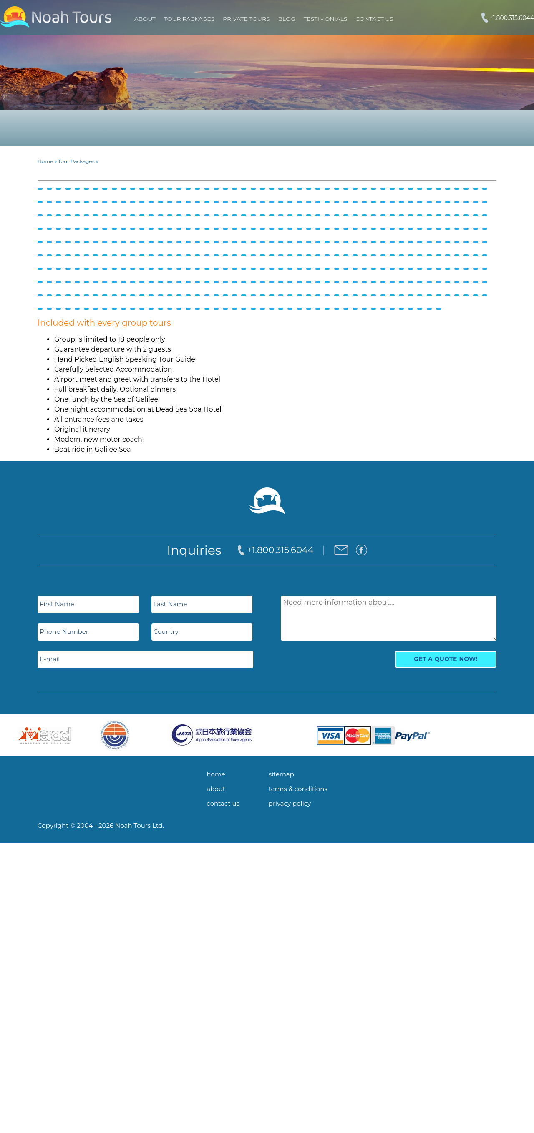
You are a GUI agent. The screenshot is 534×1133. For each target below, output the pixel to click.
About (145, 19)
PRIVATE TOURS (246, 19)
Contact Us (374, 19)
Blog (286, 19)
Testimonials (326, 19)
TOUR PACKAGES (189, 19)
